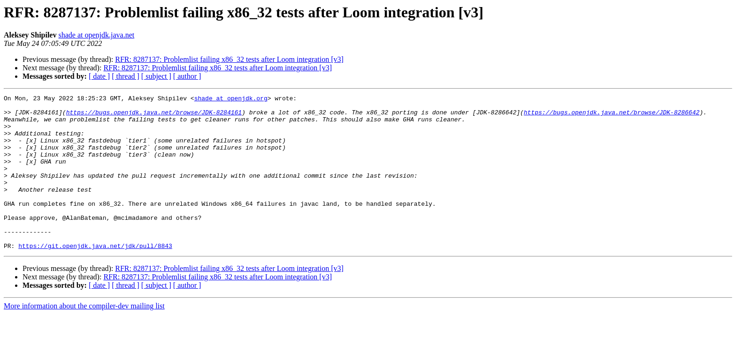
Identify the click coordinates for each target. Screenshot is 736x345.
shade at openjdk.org (231, 99)
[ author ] (187, 76)
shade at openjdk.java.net (96, 35)
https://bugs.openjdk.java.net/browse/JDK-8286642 (611, 116)
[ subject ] (156, 76)
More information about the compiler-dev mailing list (84, 337)
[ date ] (99, 76)
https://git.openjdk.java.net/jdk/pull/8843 (95, 276)
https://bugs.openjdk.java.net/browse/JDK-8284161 (154, 116)
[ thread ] (125, 76)
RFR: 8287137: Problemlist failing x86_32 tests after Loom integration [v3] (229, 59)
